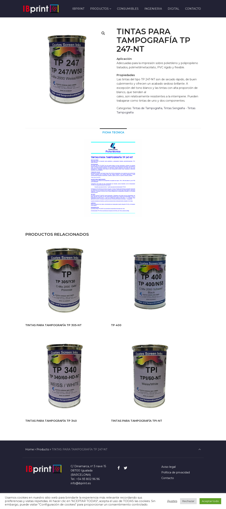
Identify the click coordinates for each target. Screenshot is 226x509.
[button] (103, 33)
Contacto (167, 478)
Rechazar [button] (188, 501)
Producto (42, 449)
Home (29, 449)
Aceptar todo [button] (210, 501)
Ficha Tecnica (113, 132)
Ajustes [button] (172, 501)
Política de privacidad (175, 472)
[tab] (113, 132)
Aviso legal (168, 467)
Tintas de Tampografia (147, 108)
